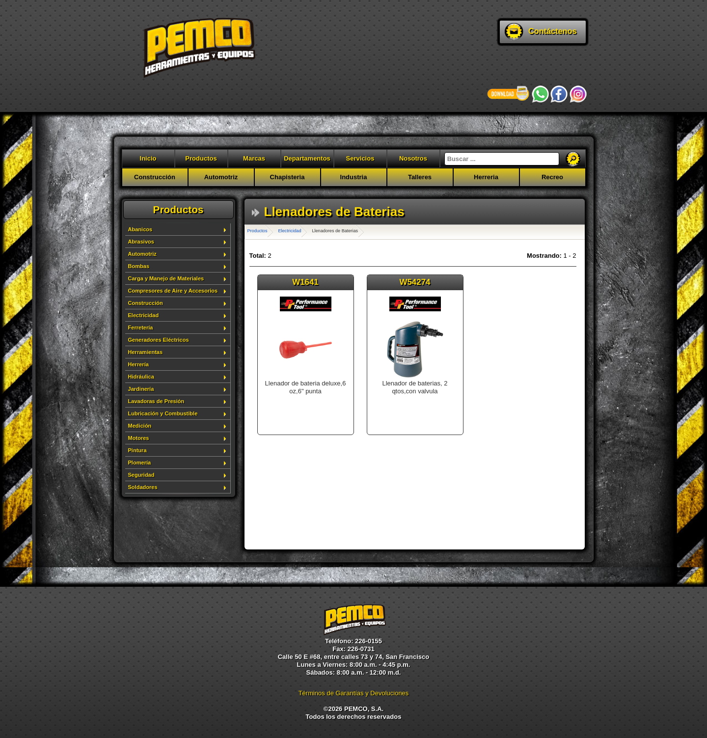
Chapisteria (287, 177)
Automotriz (221, 177)
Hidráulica (141, 377)
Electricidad (143, 315)
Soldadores (143, 487)
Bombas (139, 266)
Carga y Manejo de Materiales (166, 278)
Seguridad (141, 475)
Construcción (154, 177)
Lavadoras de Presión (156, 401)
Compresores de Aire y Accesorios (173, 291)
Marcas (254, 158)
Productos (201, 158)
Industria (353, 177)
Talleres (420, 177)
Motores (138, 438)
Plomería (139, 462)
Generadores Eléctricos (158, 340)
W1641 (305, 282)
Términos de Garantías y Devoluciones (354, 693)
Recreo (552, 177)
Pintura (137, 450)
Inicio (148, 158)
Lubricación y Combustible (163, 413)
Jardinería (141, 389)
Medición (140, 426)
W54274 (415, 282)
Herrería (138, 364)
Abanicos (140, 229)
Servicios (360, 158)
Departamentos (307, 158)
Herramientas (145, 352)
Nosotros (413, 158)
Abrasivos (141, 242)
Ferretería (140, 327)
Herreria (486, 177)
